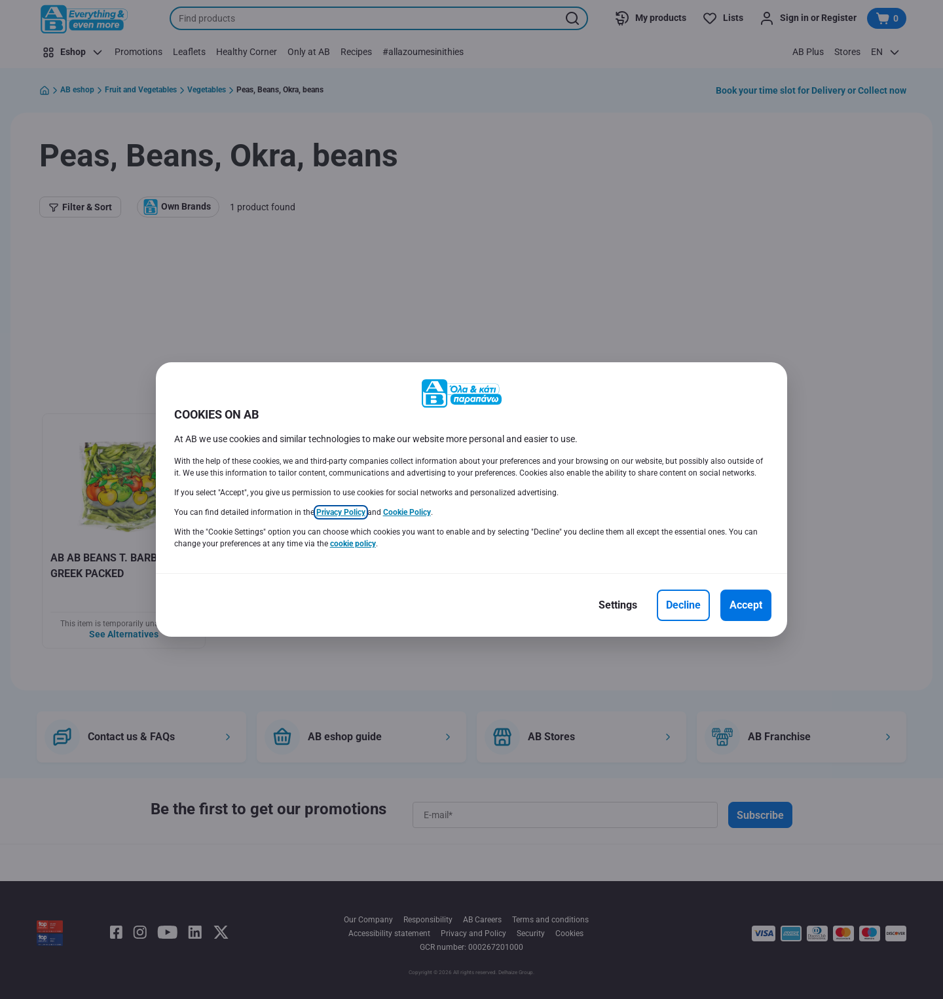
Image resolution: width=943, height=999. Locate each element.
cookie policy (353, 543)
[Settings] (617, 605)
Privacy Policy (340, 512)
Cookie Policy (407, 512)
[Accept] (745, 605)
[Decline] (683, 605)
